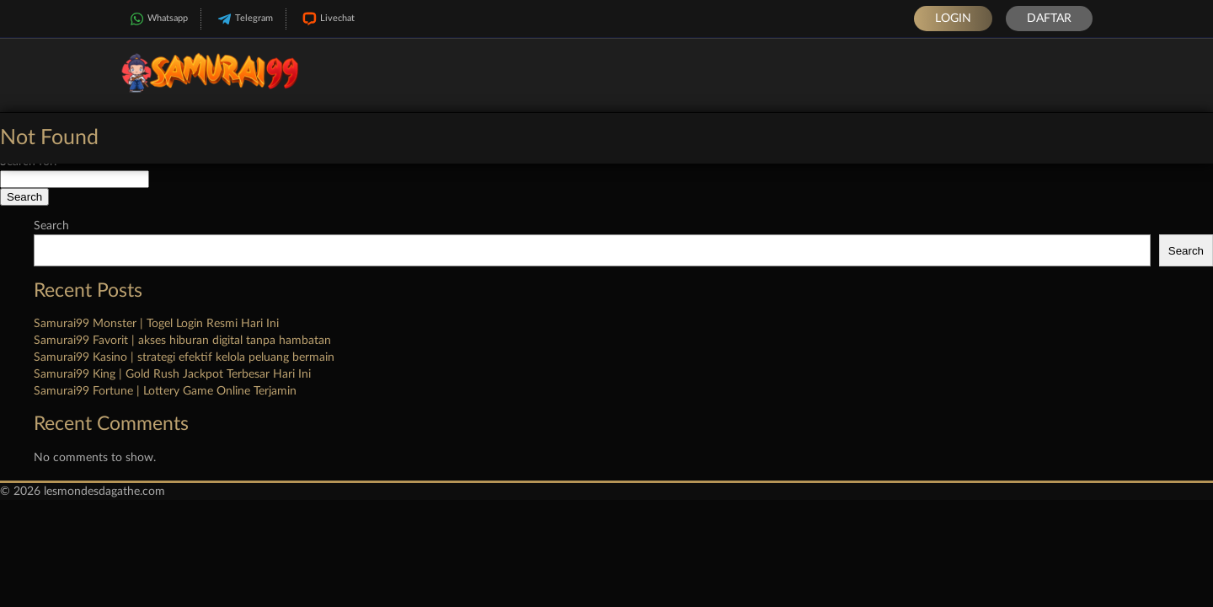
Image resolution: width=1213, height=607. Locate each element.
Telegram (243, 19)
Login (953, 18)
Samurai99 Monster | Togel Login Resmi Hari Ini (156, 324)
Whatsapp (157, 19)
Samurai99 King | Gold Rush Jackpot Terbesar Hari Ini (172, 374)
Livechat (327, 19)
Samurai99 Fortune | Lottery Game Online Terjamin (165, 391)
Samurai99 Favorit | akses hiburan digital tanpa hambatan (182, 340)
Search (51, 226)
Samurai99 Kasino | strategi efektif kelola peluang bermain (184, 357)
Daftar (1049, 18)
